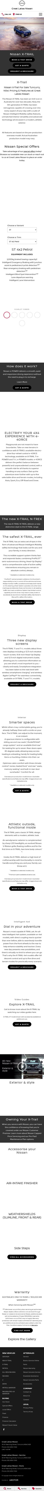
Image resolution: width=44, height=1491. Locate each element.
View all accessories (22, 1257)
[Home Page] (22, 3)
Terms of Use (28, 1412)
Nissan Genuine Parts (31, 1380)
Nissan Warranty (29, 1368)
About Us (26, 1396)
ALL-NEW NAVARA (8, 1372)
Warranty (34, 1325)
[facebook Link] (3, 1429)
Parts (25, 1364)
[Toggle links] (10, 1480)
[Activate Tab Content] (7, 315)
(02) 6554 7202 (12, 1447)
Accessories (27, 1384)
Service (26, 1356)
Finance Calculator (9, 1421)
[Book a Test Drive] (22, 59)
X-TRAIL (5, 1364)
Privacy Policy (28, 1408)
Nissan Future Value (9, 1425)
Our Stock (6, 1402)
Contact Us (27, 1392)
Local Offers (6, 1409)
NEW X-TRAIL (7, 1360)
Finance (5, 1417)
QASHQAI (5, 1356)
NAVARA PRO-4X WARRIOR (8, 1392)
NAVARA (5, 1376)
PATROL (5, 1368)
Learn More (22, 382)
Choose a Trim (22, 240)
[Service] (22, 1488)
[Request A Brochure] (22, 71)
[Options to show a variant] (22, 229)
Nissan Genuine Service (31, 1372)
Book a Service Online (31, 1360)
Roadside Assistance (31, 1376)
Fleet (4, 1413)
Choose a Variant (22, 228)
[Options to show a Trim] (22, 241)
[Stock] (7, 1488)
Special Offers (7, 1406)
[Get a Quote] (22, 65)
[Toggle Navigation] (40, 14)
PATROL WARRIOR (8, 1388)
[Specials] (36, 1488)
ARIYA (4, 1384)
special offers (29, 151)
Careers (26, 1400)
